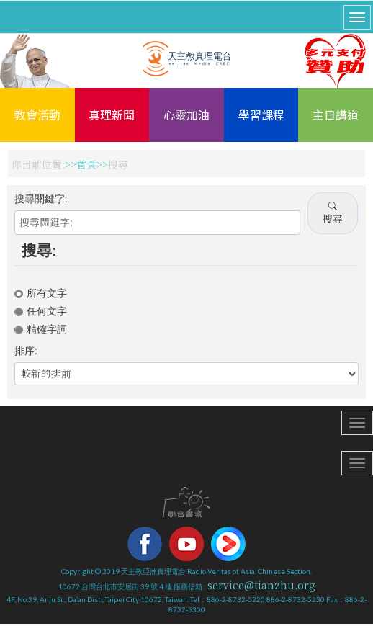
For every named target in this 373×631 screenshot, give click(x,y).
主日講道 (336, 114)
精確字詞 (40, 329)
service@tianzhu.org (261, 585)
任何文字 (40, 311)
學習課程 (261, 114)
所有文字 (40, 293)
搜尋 (333, 212)
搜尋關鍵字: (41, 199)
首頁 (86, 164)
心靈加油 (186, 114)
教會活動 (37, 114)
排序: (25, 351)
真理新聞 (112, 114)
